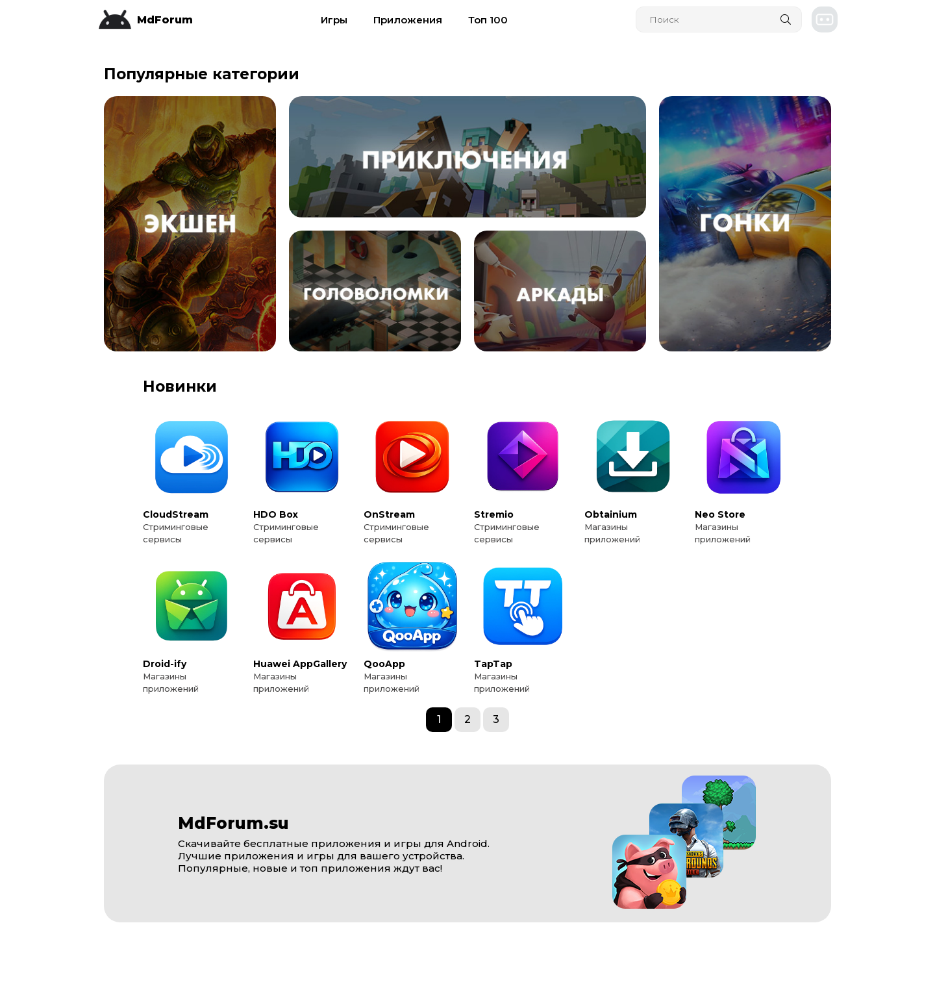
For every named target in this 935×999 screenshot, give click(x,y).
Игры (334, 20)
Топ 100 (488, 20)
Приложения (407, 20)
